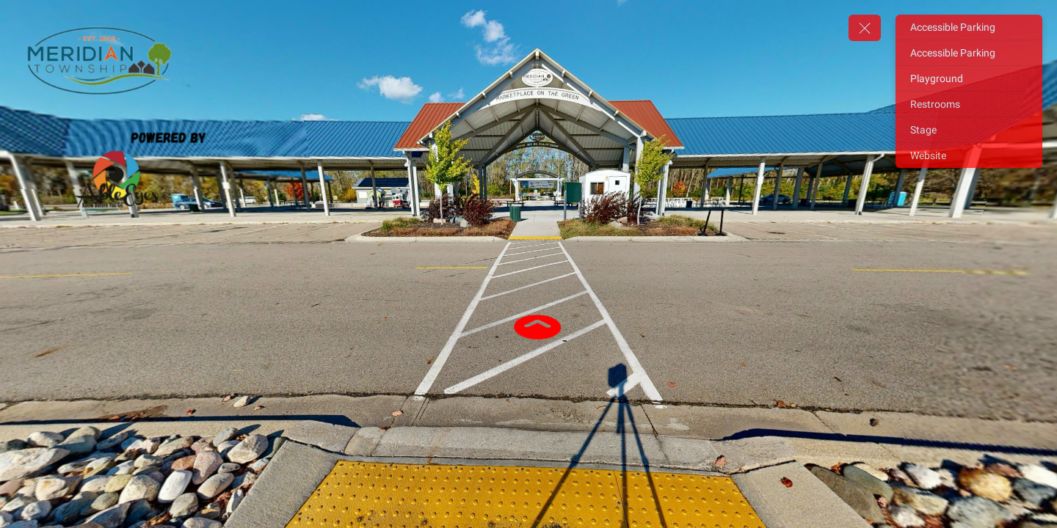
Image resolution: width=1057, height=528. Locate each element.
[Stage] (969, 129)
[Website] (969, 155)
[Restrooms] (969, 104)
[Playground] (969, 78)
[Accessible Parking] (969, 27)
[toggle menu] (865, 28)
